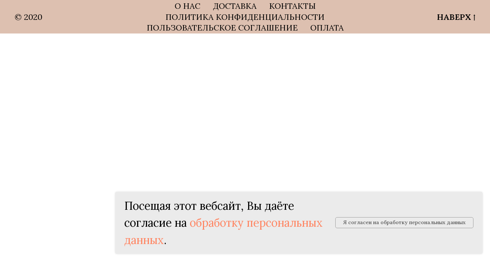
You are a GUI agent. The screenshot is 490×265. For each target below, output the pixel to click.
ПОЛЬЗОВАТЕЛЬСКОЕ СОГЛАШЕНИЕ (222, 27)
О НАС (187, 6)
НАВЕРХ (456, 17)
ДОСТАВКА (235, 6)
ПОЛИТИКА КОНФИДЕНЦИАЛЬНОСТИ (245, 17)
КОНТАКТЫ (292, 6)
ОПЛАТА (327, 27)
